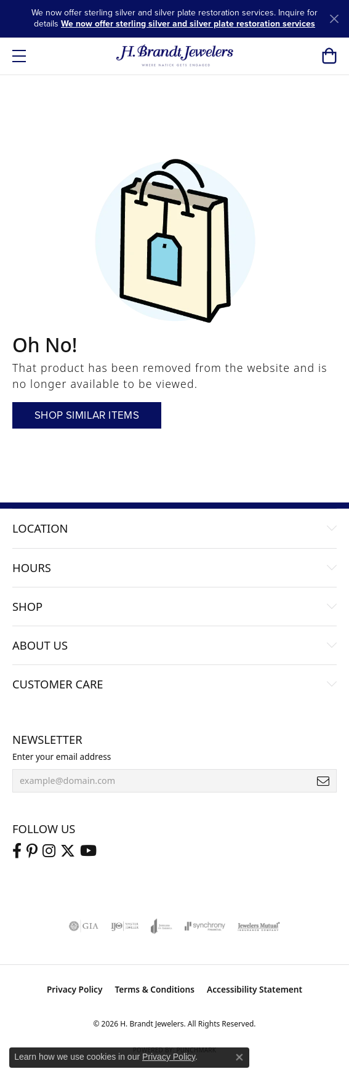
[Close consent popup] (239, 1057)
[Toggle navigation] (19, 56)
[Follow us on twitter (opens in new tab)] (67, 851)
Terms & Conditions (154, 989)
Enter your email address (61, 756)
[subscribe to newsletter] (323, 781)
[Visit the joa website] (161, 926)
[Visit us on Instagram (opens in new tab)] (48, 851)
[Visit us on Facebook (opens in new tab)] (17, 851)
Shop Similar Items (86, 415)
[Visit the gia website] (83, 926)
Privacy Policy (75, 989)
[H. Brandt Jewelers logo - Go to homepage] (174, 56)
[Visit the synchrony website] (205, 926)
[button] (329, 56)
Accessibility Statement (254, 989)
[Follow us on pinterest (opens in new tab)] (32, 851)
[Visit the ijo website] (124, 926)
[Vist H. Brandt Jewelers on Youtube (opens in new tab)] (88, 851)
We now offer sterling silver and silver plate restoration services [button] (188, 23)
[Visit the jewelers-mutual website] (259, 926)
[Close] (334, 18)
